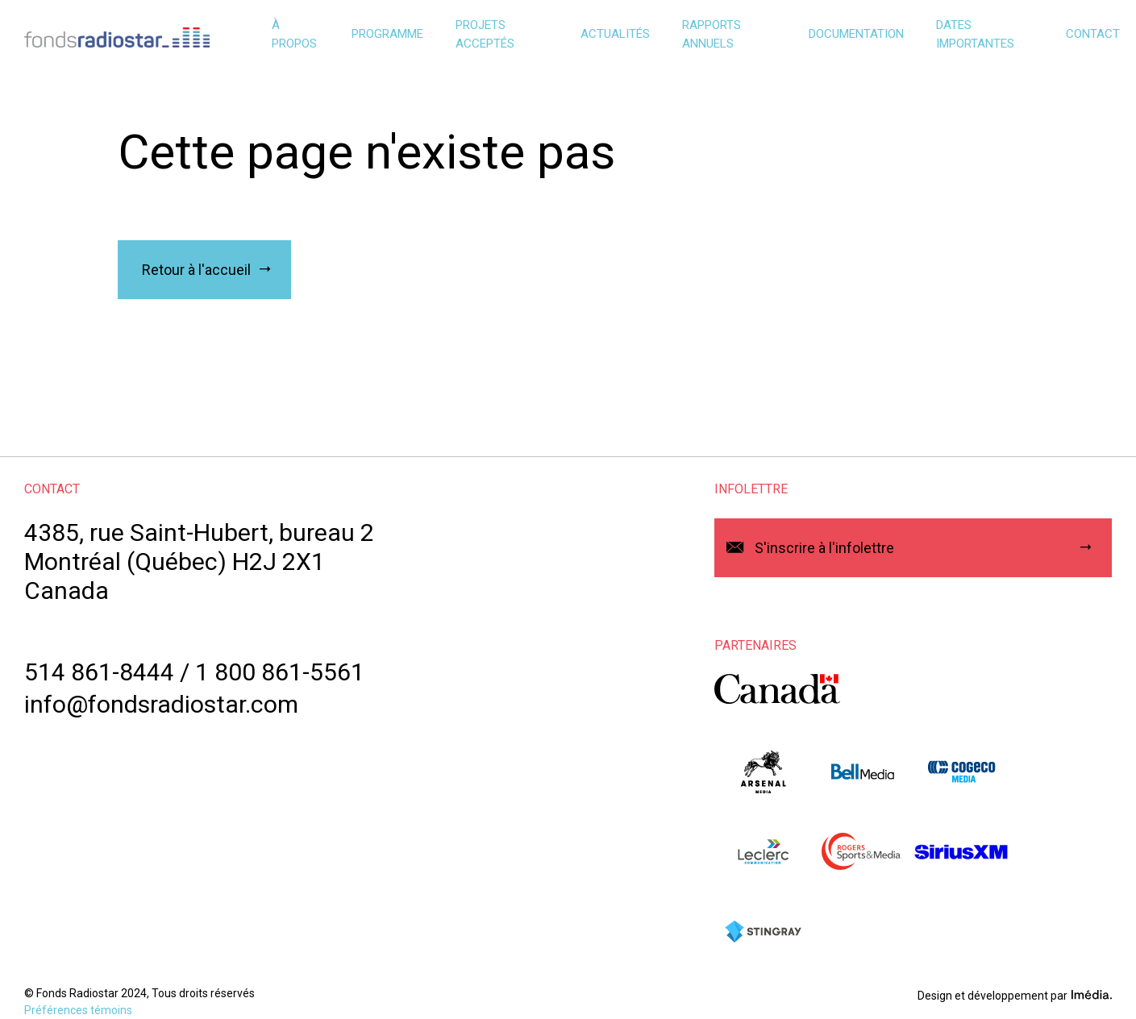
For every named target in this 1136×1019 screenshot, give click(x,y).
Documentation (856, 34)
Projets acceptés (485, 34)
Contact (1093, 34)
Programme (387, 34)
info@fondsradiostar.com (161, 704)
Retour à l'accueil (196, 269)
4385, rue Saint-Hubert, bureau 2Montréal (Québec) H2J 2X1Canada (199, 561)
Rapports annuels (711, 34)
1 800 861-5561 (279, 672)
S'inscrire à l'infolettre (824, 547)
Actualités (615, 34)
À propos (294, 34)
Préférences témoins (78, 1010)
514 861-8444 (99, 672)
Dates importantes (975, 34)
